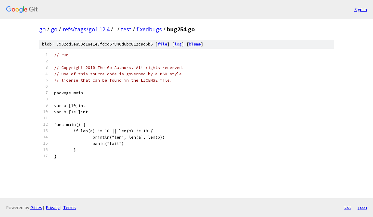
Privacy (53, 207)
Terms (69, 207)
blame (195, 44)
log (178, 44)
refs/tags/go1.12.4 (86, 29)
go (42, 29)
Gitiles (36, 207)
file (162, 44)
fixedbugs (149, 29)
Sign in (360, 9)
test (126, 29)
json (362, 207)
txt (347, 207)
